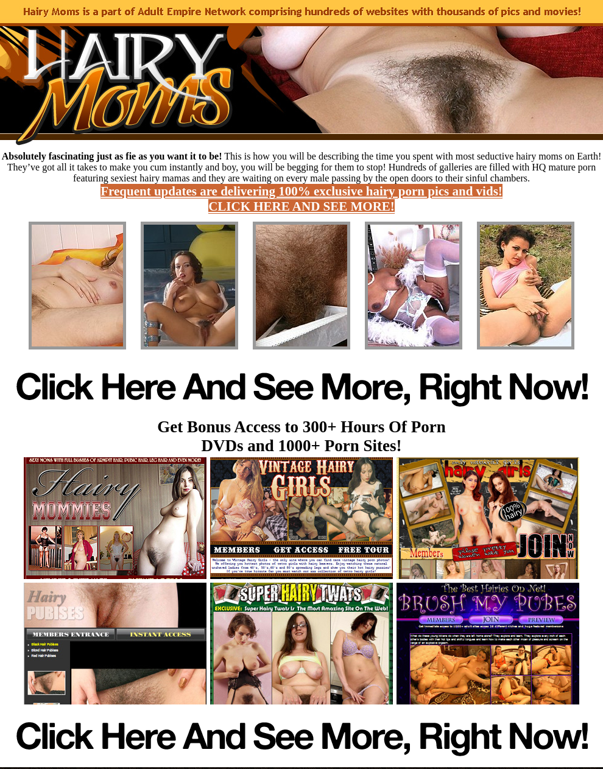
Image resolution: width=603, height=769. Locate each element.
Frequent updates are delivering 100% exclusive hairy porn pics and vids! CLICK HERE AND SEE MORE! (301, 199)
